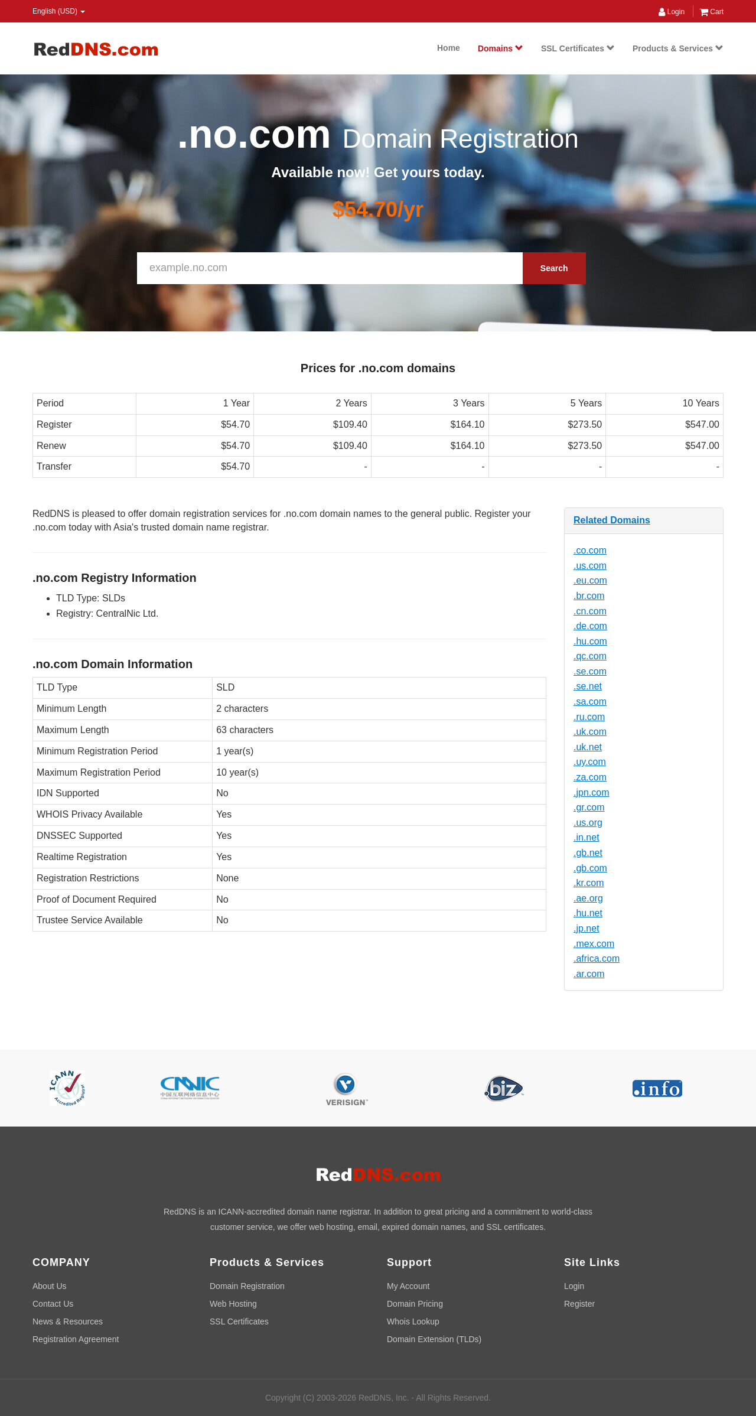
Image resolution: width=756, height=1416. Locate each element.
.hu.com (590, 641)
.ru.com (589, 717)
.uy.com (589, 762)
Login (672, 12)
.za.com (590, 777)
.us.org (587, 823)
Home (448, 48)
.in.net (586, 837)
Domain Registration (247, 1286)
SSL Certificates (578, 48)
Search (554, 268)
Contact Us (52, 1303)
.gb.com (590, 868)
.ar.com (588, 974)
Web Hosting (233, 1303)
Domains (500, 48)
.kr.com (588, 883)
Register (579, 1303)
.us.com (590, 566)
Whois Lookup (413, 1321)
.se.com (590, 671)
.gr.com (588, 807)
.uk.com (590, 732)
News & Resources (67, 1321)
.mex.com (593, 944)
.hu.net (587, 913)
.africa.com (596, 958)
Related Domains (611, 520)
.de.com (590, 626)
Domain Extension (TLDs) (434, 1339)
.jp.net (586, 928)
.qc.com (590, 656)
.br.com (588, 596)
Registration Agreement (75, 1339)
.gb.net (587, 853)
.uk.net (587, 747)
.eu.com (590, 580)
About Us (49, 1286)
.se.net (587, 686)
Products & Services (678, 48)
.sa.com (590, 701)
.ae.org (588, 898)
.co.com (590, 550)
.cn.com (590, 611)
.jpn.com (591, 792)
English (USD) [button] (58, 11)
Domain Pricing (415, 1303)
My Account (408, 1286)
